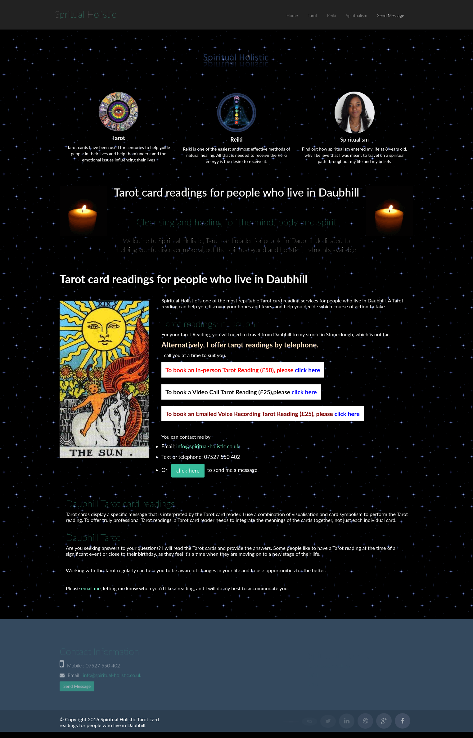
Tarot (312, 15)
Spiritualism (356, 15)
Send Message (390, 15)
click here (307, 370)
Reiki (331, 15)
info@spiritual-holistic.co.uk (207, 446)
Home (292, 15)
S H (85, 14)
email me (91, 588)
